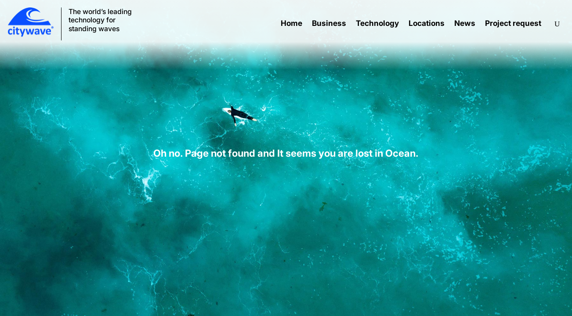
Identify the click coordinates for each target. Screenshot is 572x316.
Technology (377, 24)
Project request (513, 24)
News (464, 24)
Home (291, 24)
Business (329, 24)
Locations (427, 24)
